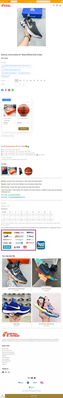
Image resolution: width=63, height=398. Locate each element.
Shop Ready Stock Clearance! (44, 1)
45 (41, 80)
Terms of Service (25, 390)
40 (16, 80)
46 (44, 80)
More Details (15, 1)
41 (23, 80)
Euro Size (3, 80)
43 (34, 80)
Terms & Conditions (5, 359)
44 (37, 80)
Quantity (3, 84)
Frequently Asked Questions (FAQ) (8, 354)
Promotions (3, 62)
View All (28, 102)
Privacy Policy (4, 362)
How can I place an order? (7, 350)
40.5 (20, 80)
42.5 (31, 80)
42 (27, 80)
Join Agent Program (6, 357)
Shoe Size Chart (5, 348)
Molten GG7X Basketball (23, 118)
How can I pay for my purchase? (8, 352)
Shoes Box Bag (8, 118)
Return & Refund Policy (6, 361)
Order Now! (4, 355)
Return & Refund (38, 390)
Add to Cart (23, 128)
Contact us (4, 364)
